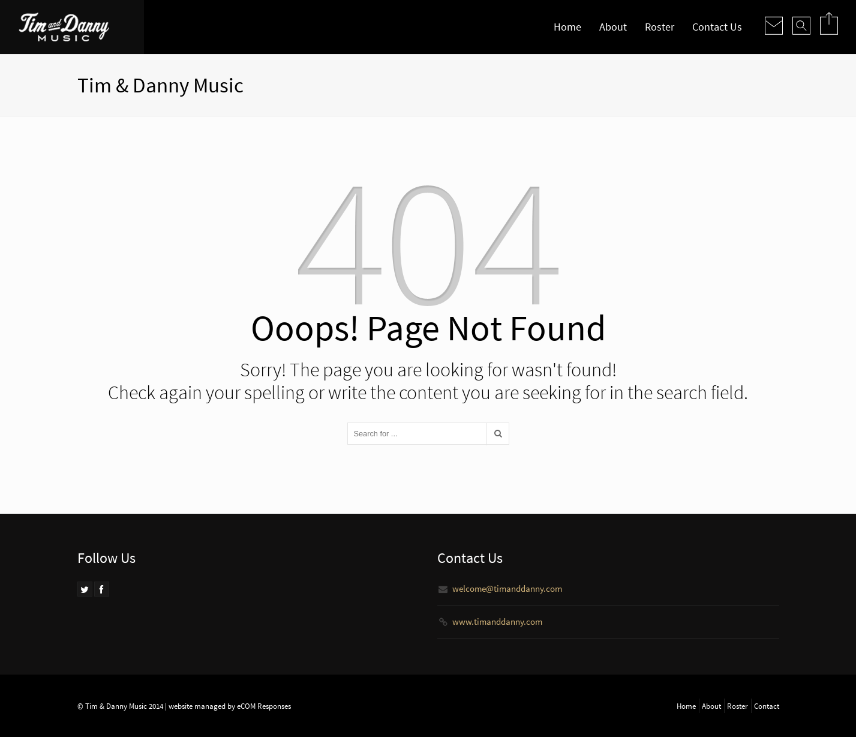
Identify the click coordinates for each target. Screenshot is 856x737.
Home (567, 27)
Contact (766, 706)
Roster (659, 27)
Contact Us (717, 27)
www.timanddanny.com (497, 621)
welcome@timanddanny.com (507, 588)
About (613, 27)
